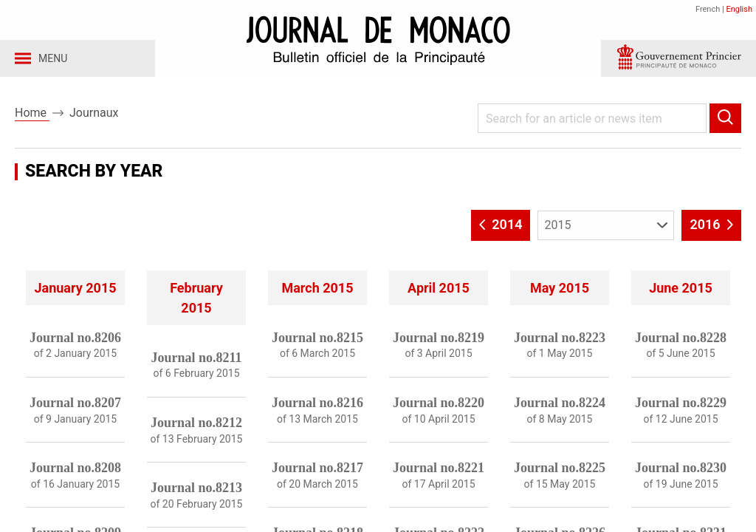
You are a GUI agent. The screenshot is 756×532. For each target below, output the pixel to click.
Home (32, 117)
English (739, 9)
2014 (501, 228)
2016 (711, 228)
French (707, 9)
